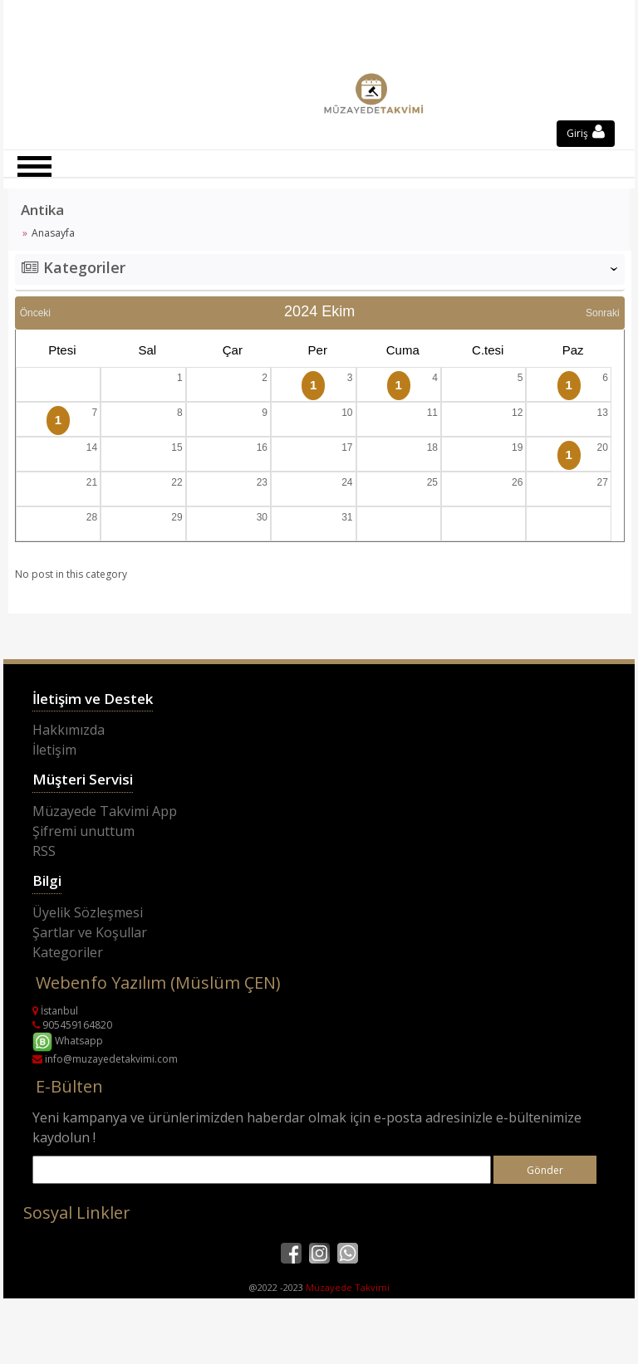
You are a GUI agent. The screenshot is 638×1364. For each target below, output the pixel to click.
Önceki (35, 313)
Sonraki (603, 313)
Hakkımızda (68, 730)
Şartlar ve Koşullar (89, 932)
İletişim (54, 750)
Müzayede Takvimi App (104, 811)
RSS (44, 851)
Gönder (545, 1170)
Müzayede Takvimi (348, 1287)
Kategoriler (67, 952)
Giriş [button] (586, 133)
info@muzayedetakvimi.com (105, 1059)
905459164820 (72, 1025)
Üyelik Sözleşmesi (87, 912)
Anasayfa (53, 233)
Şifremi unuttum (83, 831)
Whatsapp (67, 1041)
